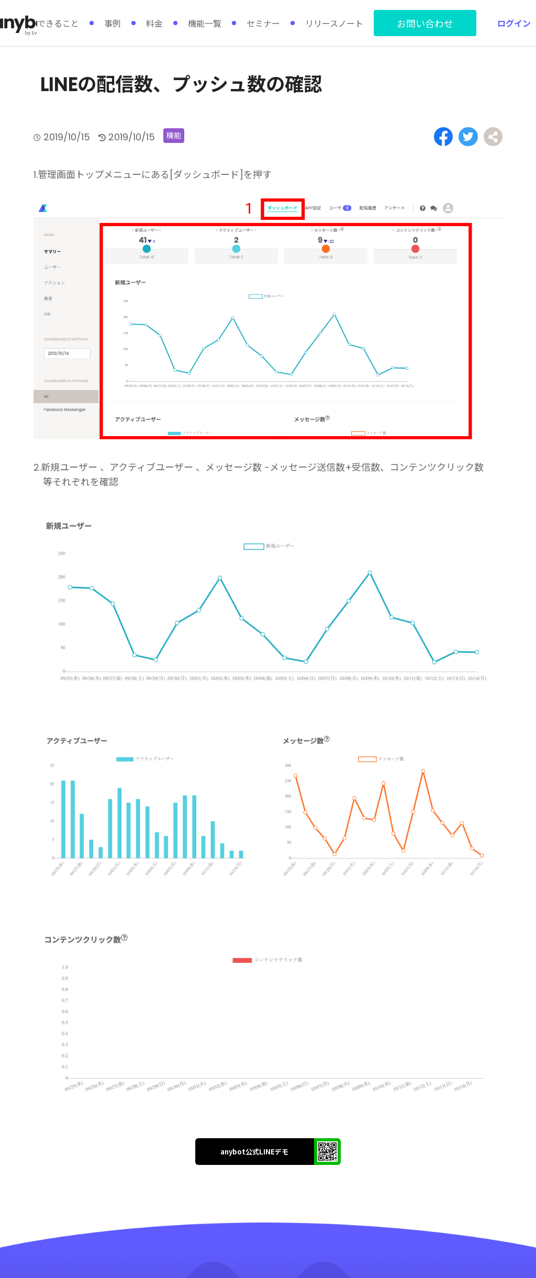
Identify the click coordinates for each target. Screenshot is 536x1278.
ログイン (514, 23)
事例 (112, 23)
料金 (154, 23)
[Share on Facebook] (446, 136)
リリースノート (334, 23)
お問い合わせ (425, 23)
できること (58, 23)
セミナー (263, 23)
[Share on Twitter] (470, 136)
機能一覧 (204, 23)
